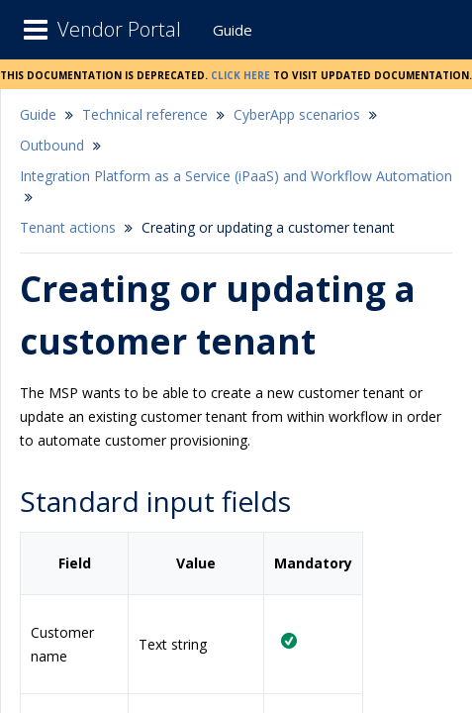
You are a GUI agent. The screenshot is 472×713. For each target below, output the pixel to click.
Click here (240, 73)
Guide (232, 30)
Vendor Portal (119, 29)
